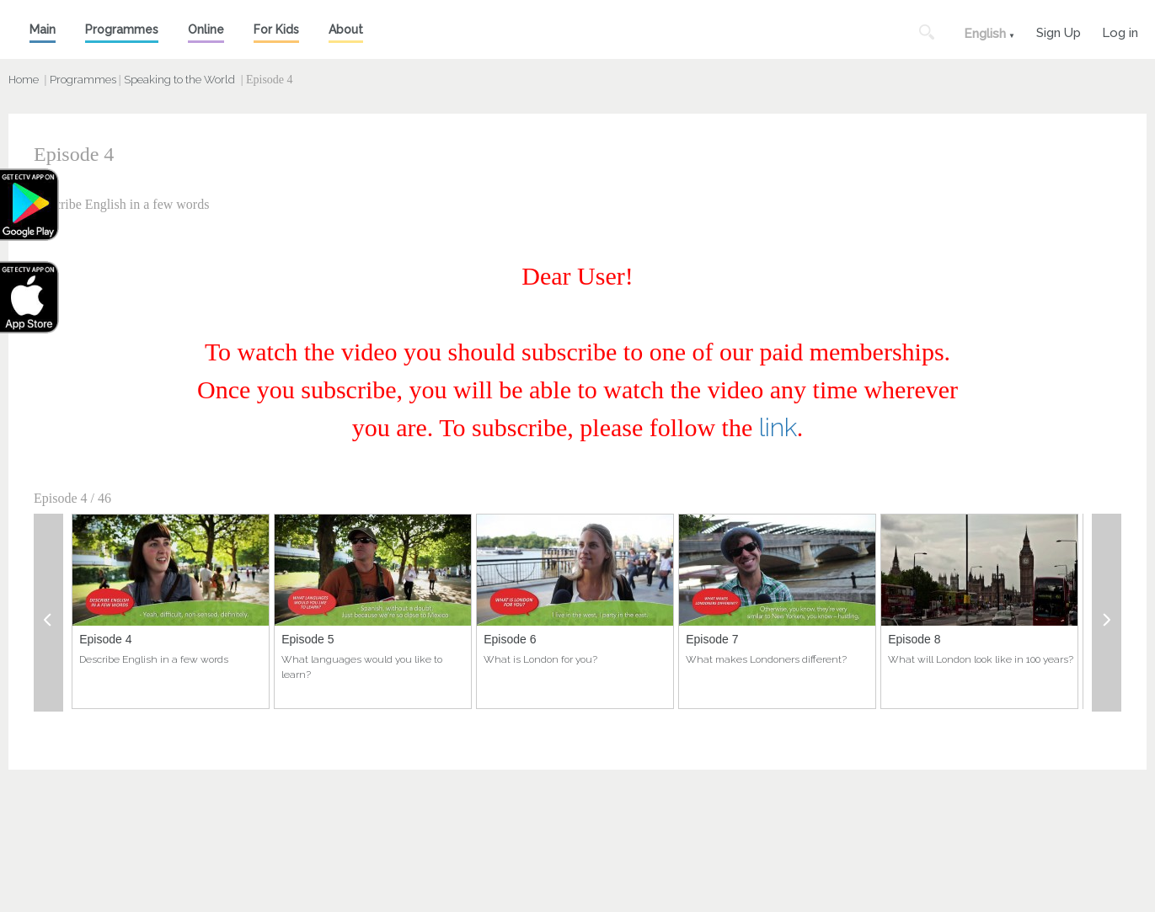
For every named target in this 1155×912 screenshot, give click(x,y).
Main (42, 29)
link (778, 427)
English (985, 33)
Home (23, 79)
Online (206, 29)
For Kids (276, 29)
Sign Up (1058, 30)
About (346, 29)
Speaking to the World (179, 79)
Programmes (121, 29)
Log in (1120, 30)
